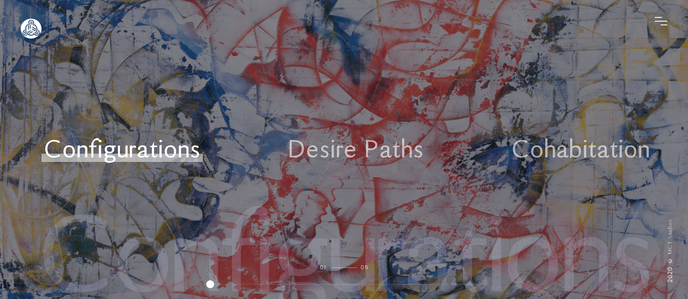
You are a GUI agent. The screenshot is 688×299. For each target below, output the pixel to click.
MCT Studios (669, 236)
